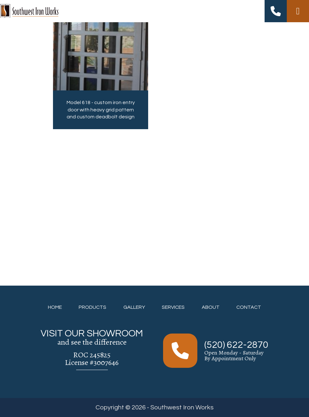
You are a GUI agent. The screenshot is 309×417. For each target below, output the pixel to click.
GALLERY (134, 307)
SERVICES (173, 307)
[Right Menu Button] (298, 11)
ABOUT (211, 307)
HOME (55, 307)
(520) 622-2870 (236, 345)
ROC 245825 (92, 355)
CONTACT (248, 307)
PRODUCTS (92, 307)
